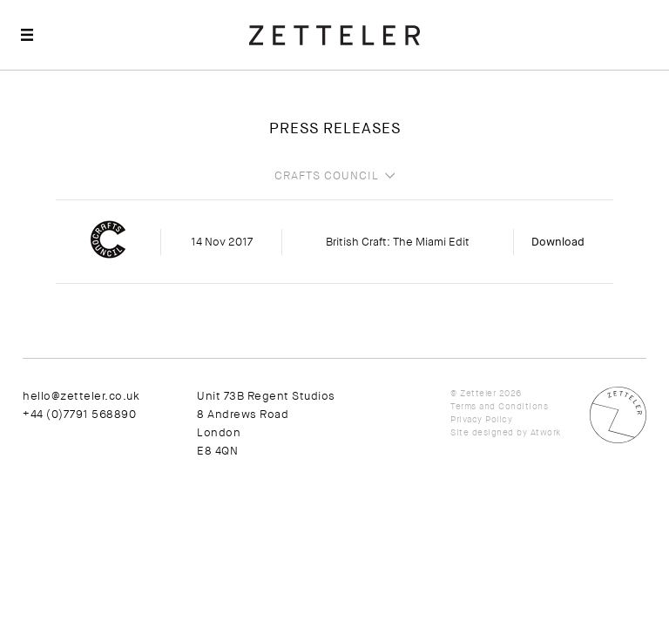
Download (558, 241)
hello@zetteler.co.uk (81, 395)
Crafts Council (326, 176)
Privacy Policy (481, 419)
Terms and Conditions (499, 406)
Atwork (545, 432)
